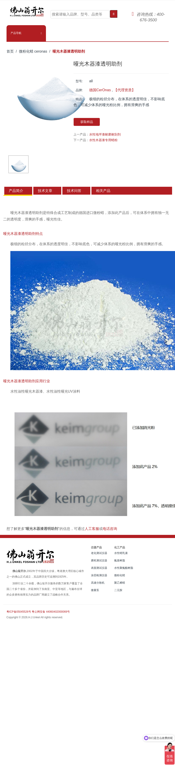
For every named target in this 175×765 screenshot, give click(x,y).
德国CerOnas (100, 90)
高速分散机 (98, 582)
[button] (26, 33)
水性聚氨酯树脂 (123, 567)
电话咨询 (110, 529)
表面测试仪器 (99, 567)
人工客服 (92, 529)
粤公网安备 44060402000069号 (51, 611)
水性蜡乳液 (121, 553)
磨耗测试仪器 (99, 560)
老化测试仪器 (99, 553)
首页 (10, 51)
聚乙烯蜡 (119, 582)
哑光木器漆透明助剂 (68, 51)
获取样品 (86, 122)
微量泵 (95, 590)
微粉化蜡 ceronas (33, 51)
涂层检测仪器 (99, 575)
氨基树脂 (119, 560)
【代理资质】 (124, 90)
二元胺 (118, 590)
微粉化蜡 (119, 575)
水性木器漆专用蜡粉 (103, 140)
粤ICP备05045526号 (19, 611)
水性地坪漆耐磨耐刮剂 (105, 134)
